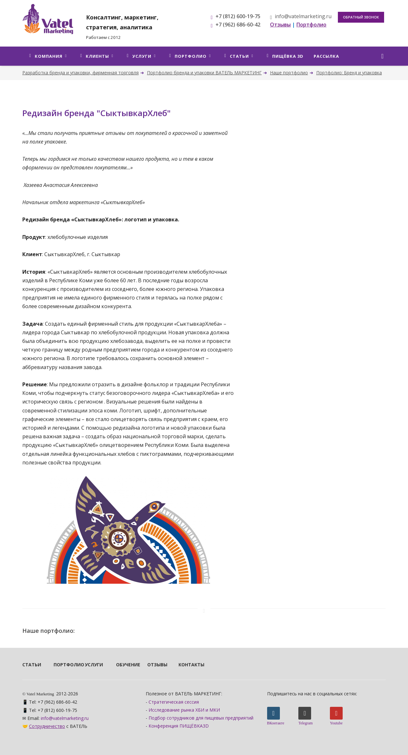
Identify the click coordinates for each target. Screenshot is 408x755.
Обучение (123, 665)
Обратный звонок (361, 17)
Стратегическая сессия (174, 702)
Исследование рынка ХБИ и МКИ (184, 710)
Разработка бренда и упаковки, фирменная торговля (80, 73)
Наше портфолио (289, 73)
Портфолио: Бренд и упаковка (349, 73)
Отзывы (154, 665)
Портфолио (61, 665)
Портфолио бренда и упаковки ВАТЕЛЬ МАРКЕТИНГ (204, 73)
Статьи (29, 665)
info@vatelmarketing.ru (301, 16)
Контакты (185, 665)
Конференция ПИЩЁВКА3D (179, 726)
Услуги (92, 665)
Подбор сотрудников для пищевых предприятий (201, 718)
